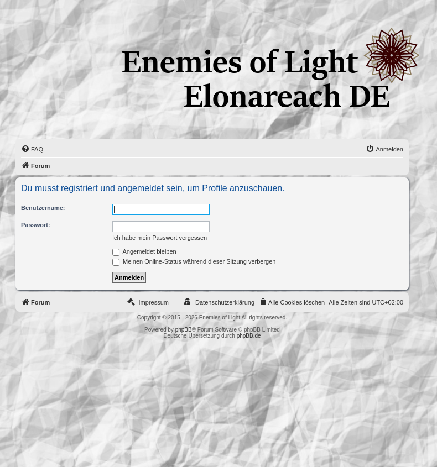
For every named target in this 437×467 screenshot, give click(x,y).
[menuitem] (32, 149)
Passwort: (35, 225)
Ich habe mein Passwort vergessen (159, 237)
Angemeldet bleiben (144, 251)
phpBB (183, 330)
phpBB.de (249, 336)
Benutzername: (43, 207)
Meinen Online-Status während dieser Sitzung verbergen (193, 261)
